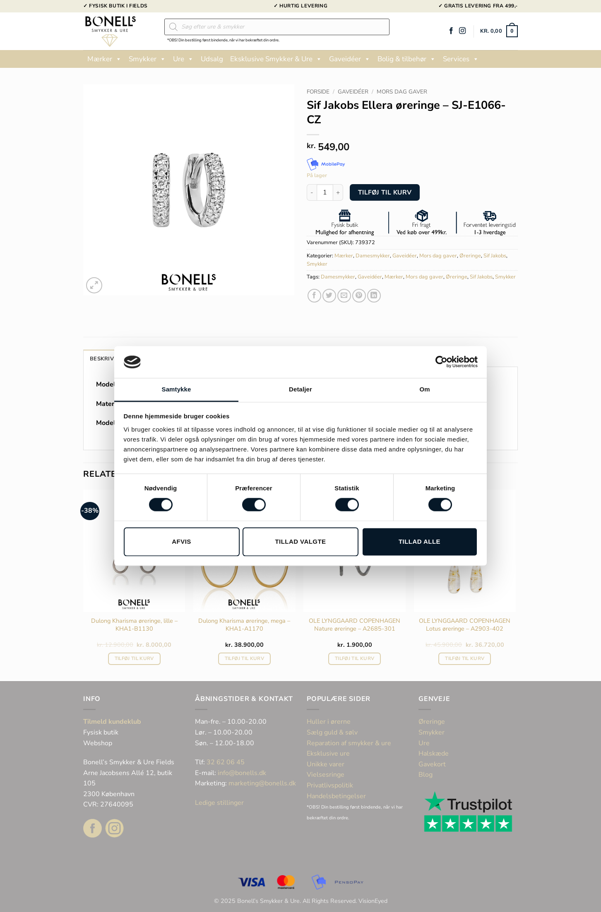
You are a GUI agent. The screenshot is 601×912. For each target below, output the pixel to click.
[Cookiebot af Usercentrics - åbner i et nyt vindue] (441, 362)
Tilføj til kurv (385, 192)
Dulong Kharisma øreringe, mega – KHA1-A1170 (244, 624)
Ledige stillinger (219, 802)
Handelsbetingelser (336, 796)
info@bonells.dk (242, 773)
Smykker (147, 59)
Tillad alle (419, 541)
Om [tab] (424, 389)
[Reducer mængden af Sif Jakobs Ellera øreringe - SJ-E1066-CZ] (312, 192)
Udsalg (212, 59)
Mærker (104, 59)
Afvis (181, 541)
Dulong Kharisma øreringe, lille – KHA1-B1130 (134, 624)
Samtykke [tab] (176, 389)
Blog (425, 774)
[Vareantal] (325, 192)
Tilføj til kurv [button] (134, 658)
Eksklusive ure (328, 753)
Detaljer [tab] (300, 389)
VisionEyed (372, 901)
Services (461, 59)
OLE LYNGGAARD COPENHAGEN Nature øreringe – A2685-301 (354, 624)
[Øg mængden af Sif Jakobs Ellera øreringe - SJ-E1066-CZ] (338, 192)
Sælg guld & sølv (332, 732)
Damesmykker (373, 255)
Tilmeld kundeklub (112, 721)
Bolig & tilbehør (406, 59)
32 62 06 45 (226, 762)
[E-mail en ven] (344, 295)
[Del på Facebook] (314, 295)
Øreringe (470, 255)
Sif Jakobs (494, 255)
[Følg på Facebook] (451, 31)
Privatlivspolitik (330, 785)
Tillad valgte (300, 541)
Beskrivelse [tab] (108, 358)
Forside (318, 92)
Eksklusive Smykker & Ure (276, 59)
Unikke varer (325, 764)
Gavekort (432, 764)
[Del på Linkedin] (374, 295)
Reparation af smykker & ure (349, 743)
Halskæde (433, 753)
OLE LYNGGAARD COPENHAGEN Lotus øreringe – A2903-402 (464, 624)
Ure (183, 59)
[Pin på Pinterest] (359, 295)
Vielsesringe (326, 774)
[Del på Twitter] (329, 295)
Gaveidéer (349, 59)
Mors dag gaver (402, 92)
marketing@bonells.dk (262, 783)
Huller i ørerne (329, 721)
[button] (499, 31)
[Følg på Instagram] (462, 31)
